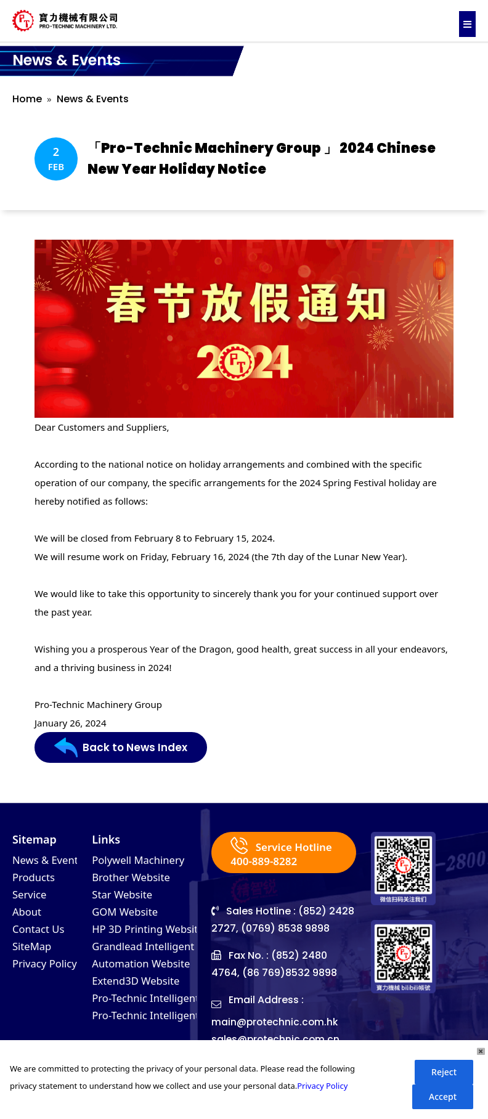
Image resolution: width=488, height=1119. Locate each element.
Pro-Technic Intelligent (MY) (163, 1027)
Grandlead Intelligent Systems (170, 953)
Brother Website (134, 879)
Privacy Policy (47, 971)
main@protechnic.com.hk (276, 1022)
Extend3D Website (139, 990)
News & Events (93, 99)
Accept (443, 1096)
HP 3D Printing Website (152, 934)
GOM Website (127, 916)
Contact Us (40, 934)
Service (30, 897)
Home (27, 99)
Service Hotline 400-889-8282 (283, 853)
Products (35, 879)
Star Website (124, 897)
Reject (444, 1072)
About (28, 916)
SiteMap (33, 953)
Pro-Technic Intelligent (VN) (162, 1008)
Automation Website (145, 971)
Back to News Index (123, 747)
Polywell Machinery (142, 860)
